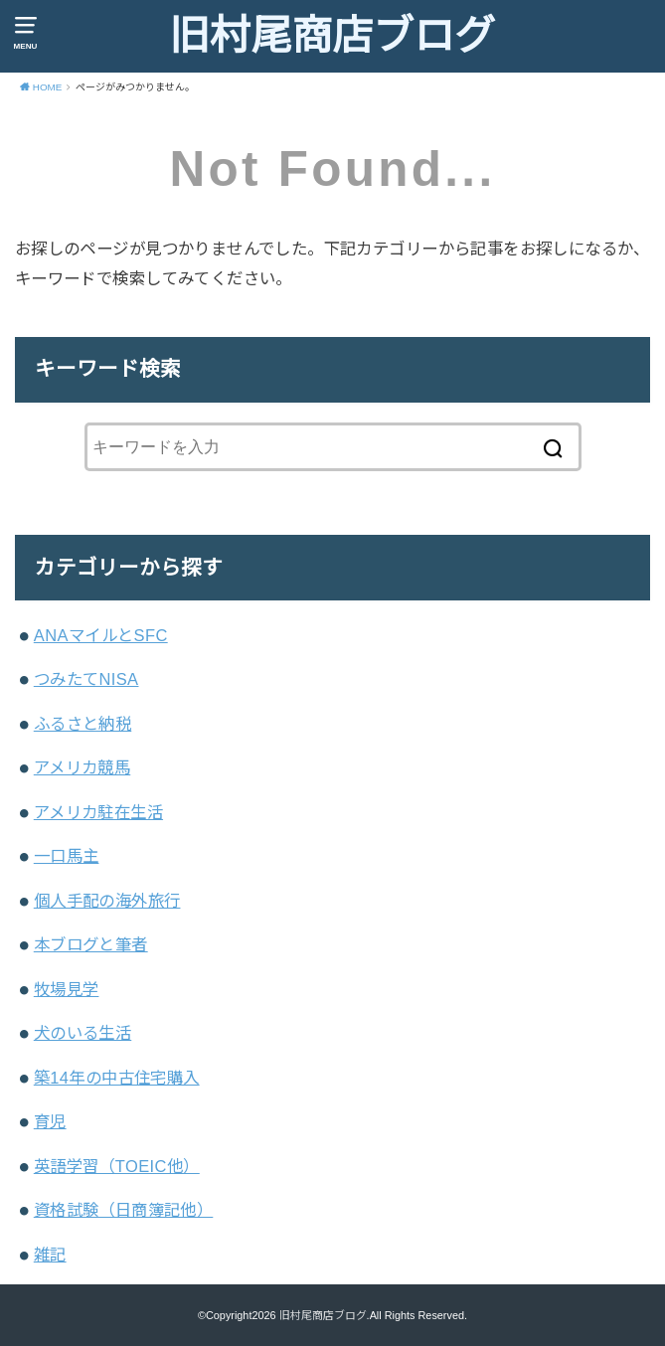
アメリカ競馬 (82, 767)
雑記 (50, 1254)
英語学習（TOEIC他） (117, 1166)
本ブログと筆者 (91, 944)
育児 (50, 1121)
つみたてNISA (86, 679)
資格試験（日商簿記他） (124, 1210)
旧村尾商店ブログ (332, 36)
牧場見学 (66, 989)
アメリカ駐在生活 (98, 812)
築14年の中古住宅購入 (117, 1078)
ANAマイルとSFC (101, 635)
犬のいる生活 (82, 1033)
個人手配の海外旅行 (107, 901)
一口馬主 (66, 856)
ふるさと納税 (82, 724)
